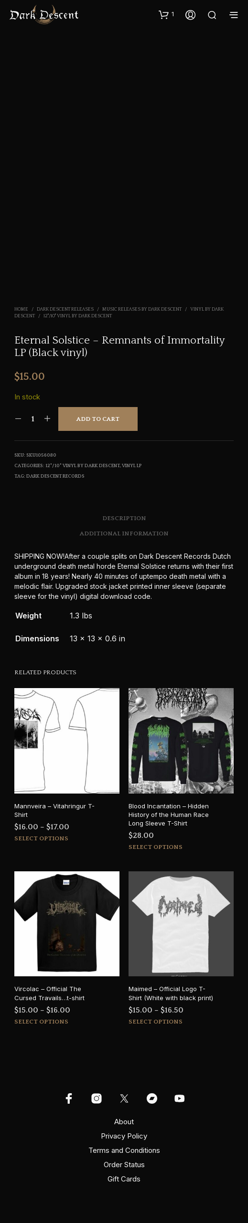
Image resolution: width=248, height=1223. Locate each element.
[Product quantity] (32, 419)
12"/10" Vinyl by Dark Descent (77, 316)
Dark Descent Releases (65, 309)
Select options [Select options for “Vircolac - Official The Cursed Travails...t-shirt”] (41, 1021)
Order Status (124, 1164)
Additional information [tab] (124, 533)
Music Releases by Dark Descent (142, 309)
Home (21, 309)
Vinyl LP (132, 466)
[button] (166, 14)
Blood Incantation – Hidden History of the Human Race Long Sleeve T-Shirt (169, 814)
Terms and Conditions (124, 1150)
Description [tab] (124, 518)
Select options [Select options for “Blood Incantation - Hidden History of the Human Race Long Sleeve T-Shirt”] (156, 847)
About (124, 1121)
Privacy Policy (124, 1135)
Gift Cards (124, 1178)
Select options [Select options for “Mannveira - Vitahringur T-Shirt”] (41, 838)
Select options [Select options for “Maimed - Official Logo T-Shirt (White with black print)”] (156, 1021)
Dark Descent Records (55, 476)
